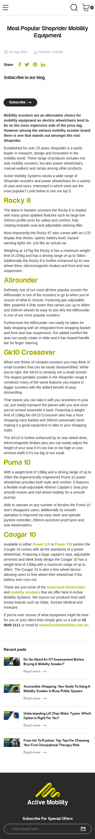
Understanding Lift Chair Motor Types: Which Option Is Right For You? (57, 716)
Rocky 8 (17, 200)
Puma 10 (17, 462)
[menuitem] (19, 65)
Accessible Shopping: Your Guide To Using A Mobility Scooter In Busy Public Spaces (57, 689)
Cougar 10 (20, 534)
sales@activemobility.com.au (63, 625)
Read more (35, 671)
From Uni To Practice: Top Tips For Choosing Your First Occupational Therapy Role (56, 743)
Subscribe (20, 102)
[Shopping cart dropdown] (88, 7)
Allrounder (21, 280)
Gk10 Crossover (29, 352)
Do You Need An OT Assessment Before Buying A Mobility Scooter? (54, 662)
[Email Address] (47, 89)
